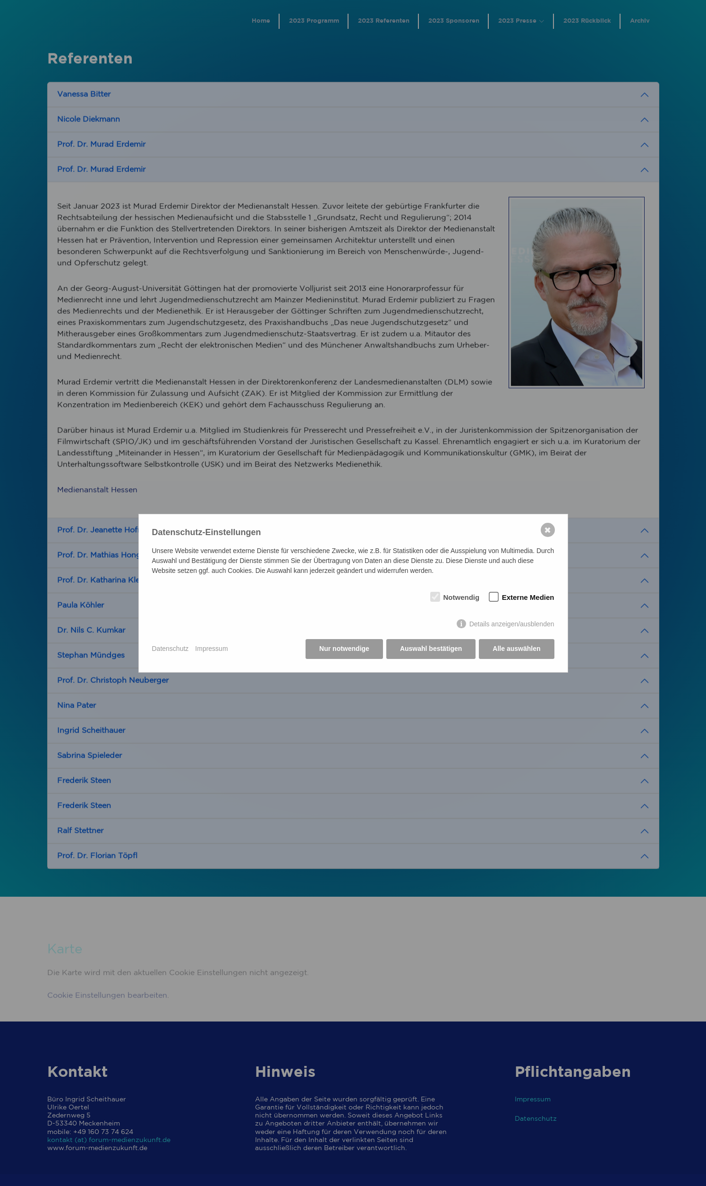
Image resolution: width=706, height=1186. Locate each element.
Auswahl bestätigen (431, 648)
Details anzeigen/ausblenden (511, 624)
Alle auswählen (516, 648)
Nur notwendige (344, 648)
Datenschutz (170, 648)
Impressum (211, 648)
